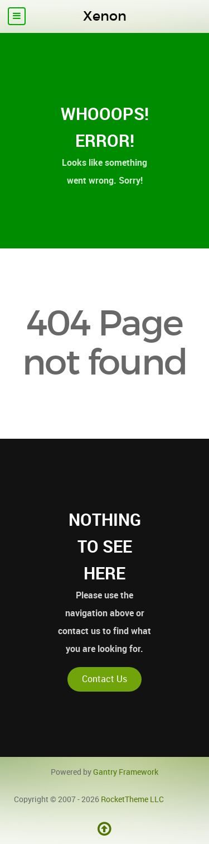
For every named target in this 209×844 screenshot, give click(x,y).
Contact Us (104, 679)
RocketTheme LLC (132, 799)
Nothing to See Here (105, 546)
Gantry (125, 772)
